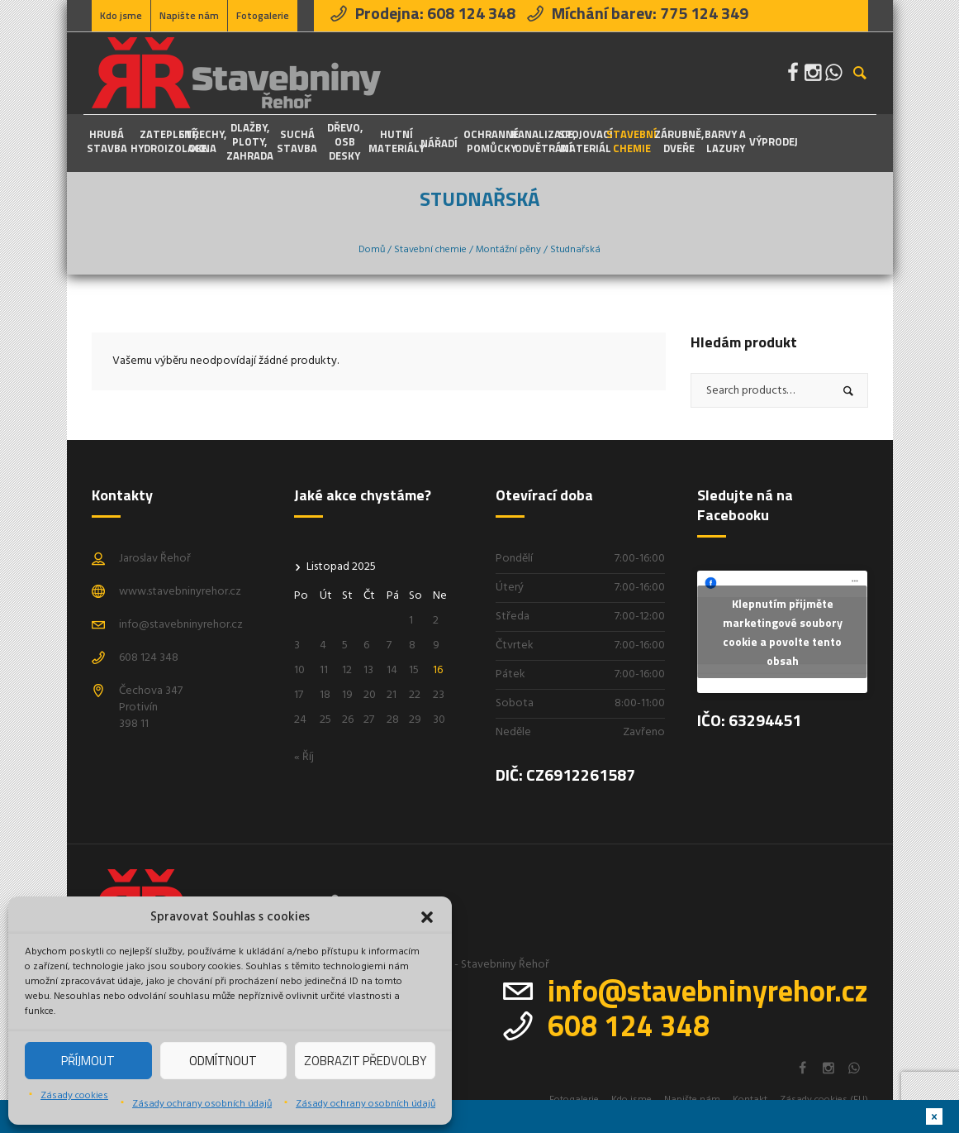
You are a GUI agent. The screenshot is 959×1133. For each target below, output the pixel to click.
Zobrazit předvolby (365, 1060)
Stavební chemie (430, 249)
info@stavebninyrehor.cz (181, 624)
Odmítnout (223, 1060)
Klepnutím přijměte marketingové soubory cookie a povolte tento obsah (783, 632)
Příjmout (88, 1060)
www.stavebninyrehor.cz (180, 591)
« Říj (304, 757)
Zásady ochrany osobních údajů (202, 1104)
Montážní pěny (508, 249)
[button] (427, 917)
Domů (371, 249)
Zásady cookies (74, 1096)
